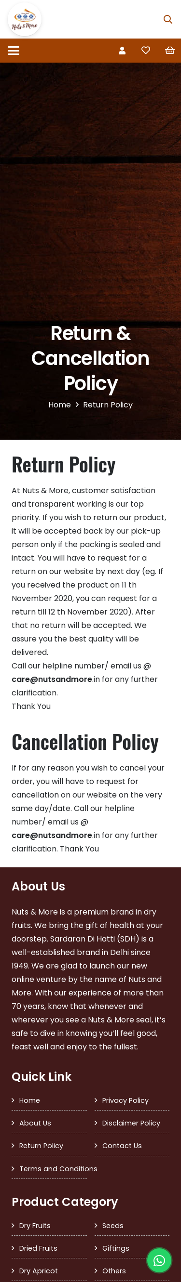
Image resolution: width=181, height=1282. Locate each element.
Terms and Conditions (53, 1169)
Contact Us (122, 1146)
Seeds (113, 1225)
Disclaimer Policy (131, 1123)
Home (29, 1100)
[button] (168, 19)
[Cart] (170, 50)
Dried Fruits (38, 1248)
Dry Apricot (38, 1271)
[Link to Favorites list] (145, 50)
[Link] (122, 50)
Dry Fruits (35, 1225)
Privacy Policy (125, 1100)
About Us (35, 1123)
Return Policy (41, 1146)
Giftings (115, 1248)
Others (114, 1271)
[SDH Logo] (25, 19)
